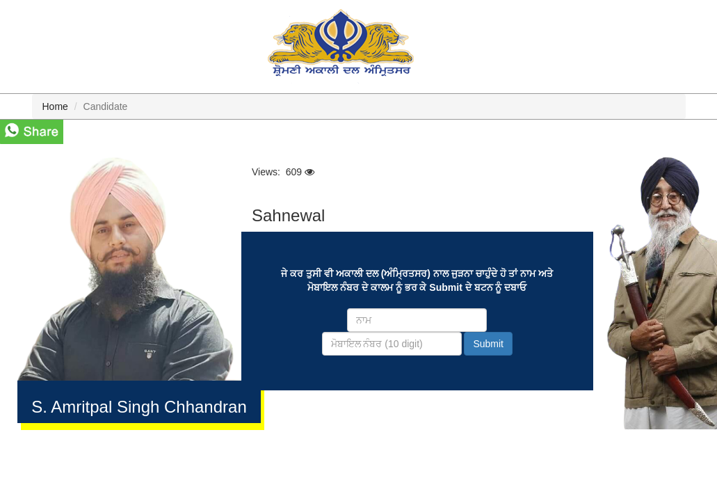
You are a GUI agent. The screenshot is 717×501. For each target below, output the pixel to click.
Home (55, 106)
